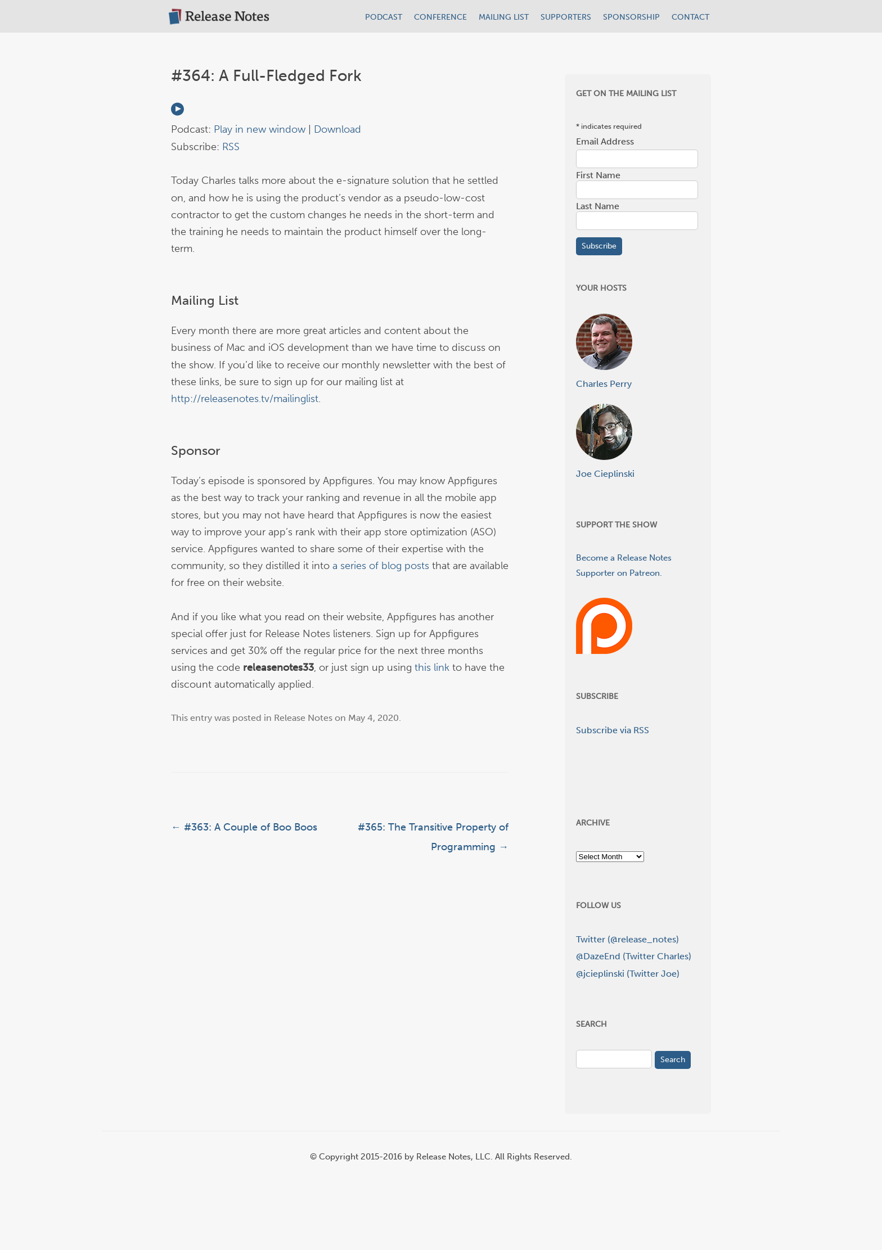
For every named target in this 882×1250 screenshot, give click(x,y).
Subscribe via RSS (612, 730)
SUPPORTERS (566, 17)
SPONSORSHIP (631, 17)
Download (337, 129)
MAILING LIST (504, 17)
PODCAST (383, 17)
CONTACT (690, 17)
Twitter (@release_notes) (627, 939)
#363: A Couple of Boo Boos (244, 827)
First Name (598, 175)
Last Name (597, 206)
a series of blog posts (380, 565)
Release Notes (303, 717)
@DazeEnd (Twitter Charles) (633, 956)
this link (432, 667)
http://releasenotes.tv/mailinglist (244, 398)
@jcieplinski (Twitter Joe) (628, 973)
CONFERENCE (440, 17)
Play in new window (259, 129)
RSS (231, 147)
